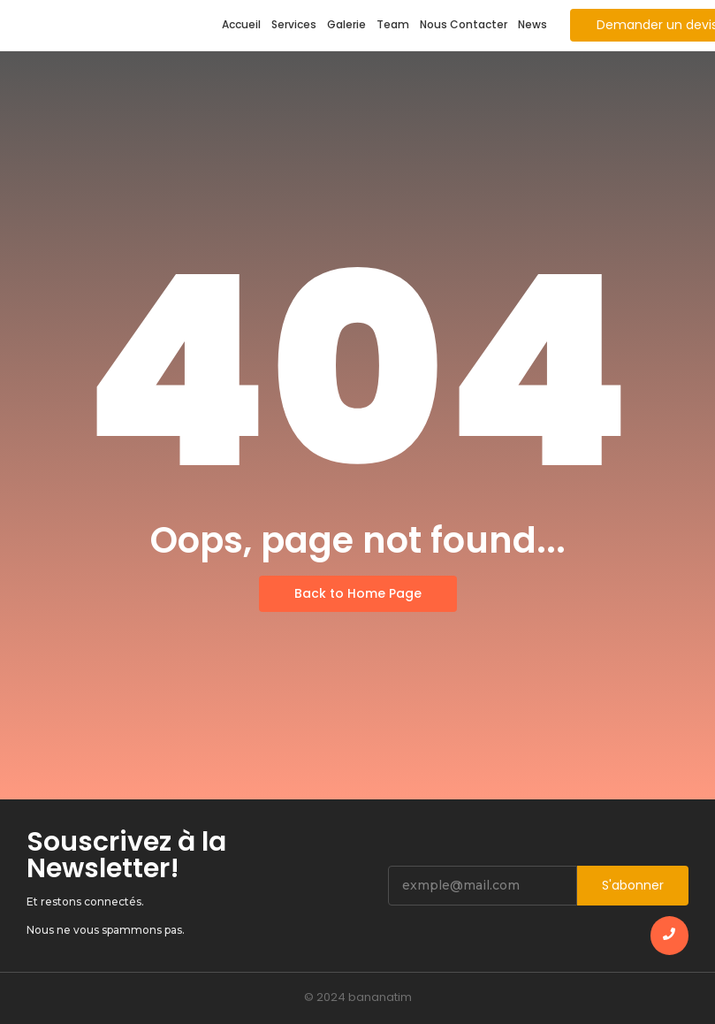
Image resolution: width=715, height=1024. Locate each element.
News (532, 24)
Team (393, 24)
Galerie (346, 24)
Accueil (241, 24)
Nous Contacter (463, 24)
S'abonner (633, 885)
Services (293, 24)
